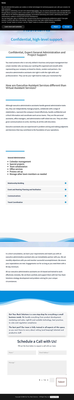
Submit (61, 382)
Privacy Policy (54, 396)
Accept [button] (67, 26)
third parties (35, 11)
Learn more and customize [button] (13, 26)
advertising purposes (24, 14)
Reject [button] (56, 26)
